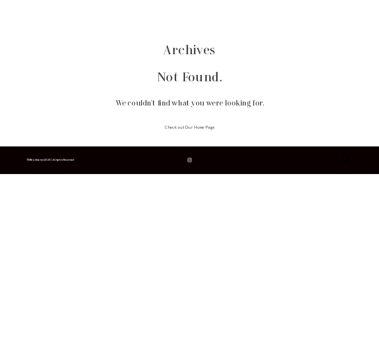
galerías (90, 15)
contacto (150, 15)
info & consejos (60, 15)
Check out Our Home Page (190, 127)
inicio (31, 15)
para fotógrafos (120, 15)
